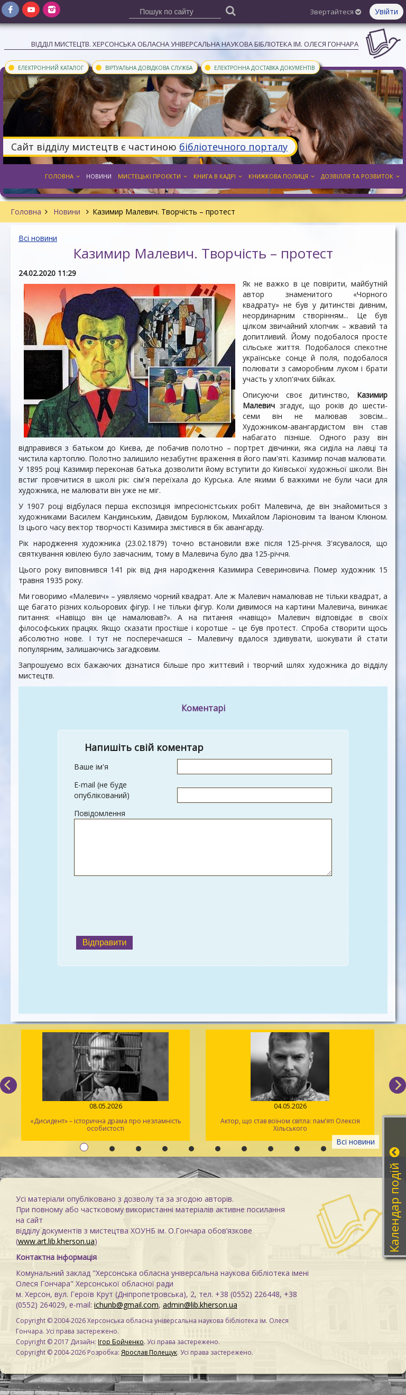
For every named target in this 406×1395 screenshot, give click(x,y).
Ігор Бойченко (121, 1341)
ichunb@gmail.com (126, 1305)
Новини (66, 212)
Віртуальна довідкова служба (143, 67)
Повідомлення (99, 813)
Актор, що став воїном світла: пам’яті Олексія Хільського (290, 1082)
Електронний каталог (45, 67)
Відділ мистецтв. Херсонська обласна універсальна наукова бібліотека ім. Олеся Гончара (194, 44)
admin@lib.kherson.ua (200, 1305)
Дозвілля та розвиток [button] (360, 176)
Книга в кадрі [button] (217, 176)
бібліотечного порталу (233, 146)
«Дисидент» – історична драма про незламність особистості (105, 1082)
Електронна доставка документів (259, 67)
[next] (397, 1085)
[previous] (8, 1085)
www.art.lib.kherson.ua (56, 1241)
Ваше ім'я (91, 767)
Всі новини (38, 238)
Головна (26, 212)
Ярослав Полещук (149, 1352)
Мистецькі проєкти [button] (152, 176)
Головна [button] (62, 176)
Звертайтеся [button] (335, 11)
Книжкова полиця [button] (281, 176)
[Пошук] (231, 10)
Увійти (386, 11)
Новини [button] (99, 176)
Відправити (104, 942)
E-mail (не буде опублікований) (102, 790)
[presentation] (154, 904)
